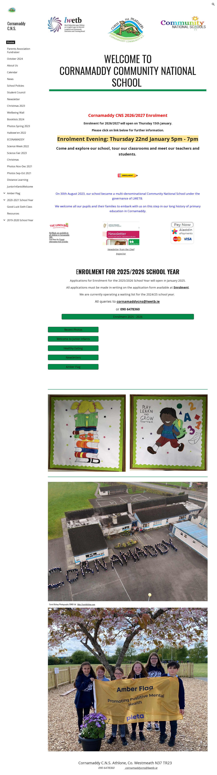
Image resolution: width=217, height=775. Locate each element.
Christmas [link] (13, 159)
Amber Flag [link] (13, 193)
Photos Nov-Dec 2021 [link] (19, 166)
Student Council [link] (16, 92)
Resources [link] (13, 213)
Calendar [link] (12, 72)
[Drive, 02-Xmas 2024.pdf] (141, 355)
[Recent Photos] (73, 329)
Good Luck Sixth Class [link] (19, 206)
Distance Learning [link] (17, 179)
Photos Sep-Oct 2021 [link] (19, 173)
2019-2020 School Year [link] (20, 220)
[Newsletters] (73, 357)
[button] (213, 4)
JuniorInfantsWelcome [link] (20, 186)
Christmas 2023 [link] (16, 106)
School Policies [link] (15, 85)
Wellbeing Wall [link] (15, 112)
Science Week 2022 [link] (18, 146)
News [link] (10, 79)
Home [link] (10, 42)
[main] (127, 72)
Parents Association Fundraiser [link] (18, 50)
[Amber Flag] (73, 367)
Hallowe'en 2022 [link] (16, 132)
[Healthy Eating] (73, 348)
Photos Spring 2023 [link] (18, 126)
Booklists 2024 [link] (15, 119)
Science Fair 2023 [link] (17, 153)
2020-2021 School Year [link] (20, 200)
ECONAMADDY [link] (15, 139)
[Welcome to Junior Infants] (73, 339)
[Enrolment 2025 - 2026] (128, 316)
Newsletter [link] (13, 99)
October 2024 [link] (15, 58)
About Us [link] (12, 65)
